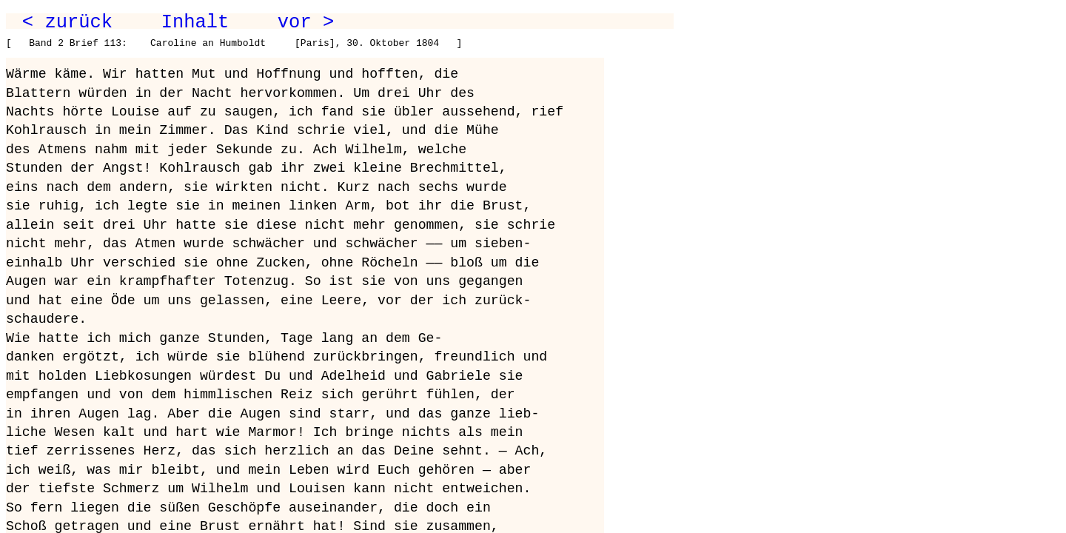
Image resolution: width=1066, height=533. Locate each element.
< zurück (67, 22)
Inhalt (195, 22)
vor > (306, 22)
